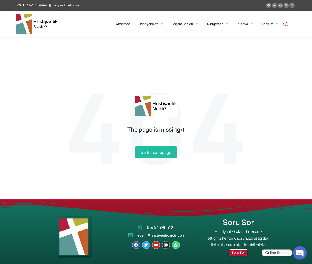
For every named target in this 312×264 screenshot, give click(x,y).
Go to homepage (156, 152)
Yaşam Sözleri (185, 24)
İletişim (270, 24)
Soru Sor (238, 252)
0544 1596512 (159, 227)
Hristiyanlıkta (151, 24)
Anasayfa (123, 24)
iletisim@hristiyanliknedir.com (160, 235)
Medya (245, 24)
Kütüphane (218, 24)
